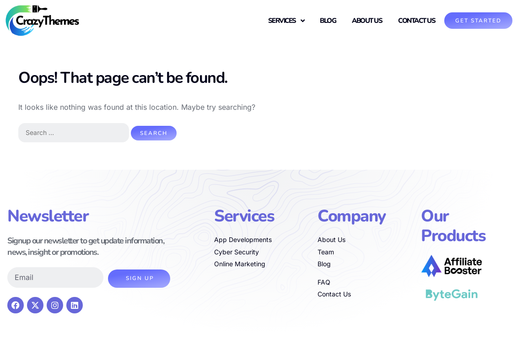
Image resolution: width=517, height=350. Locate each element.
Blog (328, 20)
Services (286, 21)
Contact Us (416, 20)
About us (367, 20)
